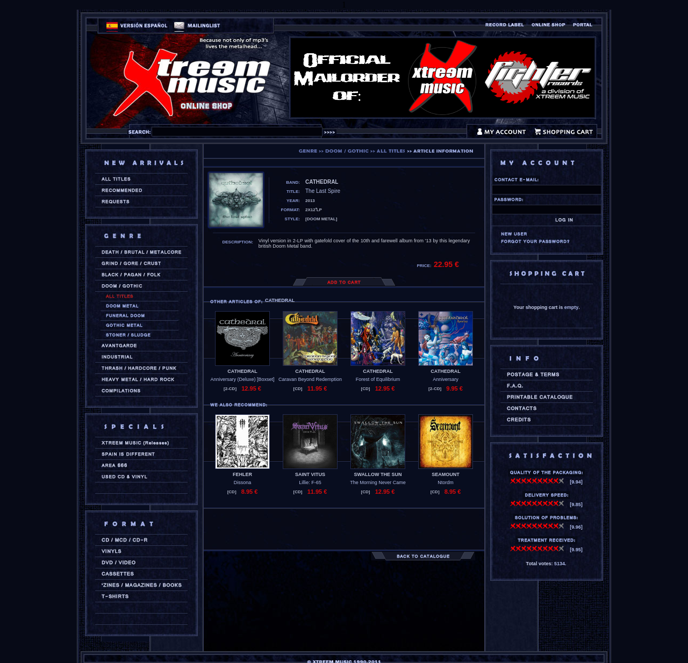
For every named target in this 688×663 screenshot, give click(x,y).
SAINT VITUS (310, 474)
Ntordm (446, 482)
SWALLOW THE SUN (378, 474)
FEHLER (242, 474)
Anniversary (445, 379)
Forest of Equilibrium (378, 379)
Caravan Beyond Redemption (310, 379)
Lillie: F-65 (310, 482)
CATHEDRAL (242, 371)
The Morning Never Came (378, 482)
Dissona (243, 482)
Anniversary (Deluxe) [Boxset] (242, 379)
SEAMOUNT (446, 474)
